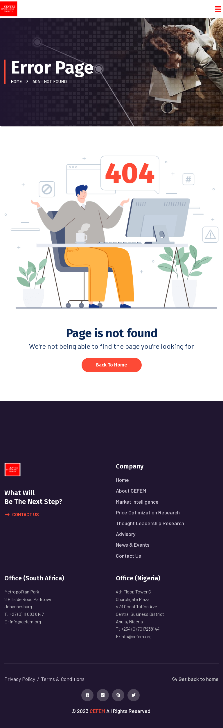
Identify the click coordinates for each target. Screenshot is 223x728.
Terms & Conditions (62, 679)
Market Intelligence (137, 501)
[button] (218, 9)
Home (17, 81)
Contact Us (22, 515)
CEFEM (97, 711)
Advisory (126, 534)
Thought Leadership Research (150, 523)
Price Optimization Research (148, 512)
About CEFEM (131, 490)
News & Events (133, 544)
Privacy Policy (19, 679)
